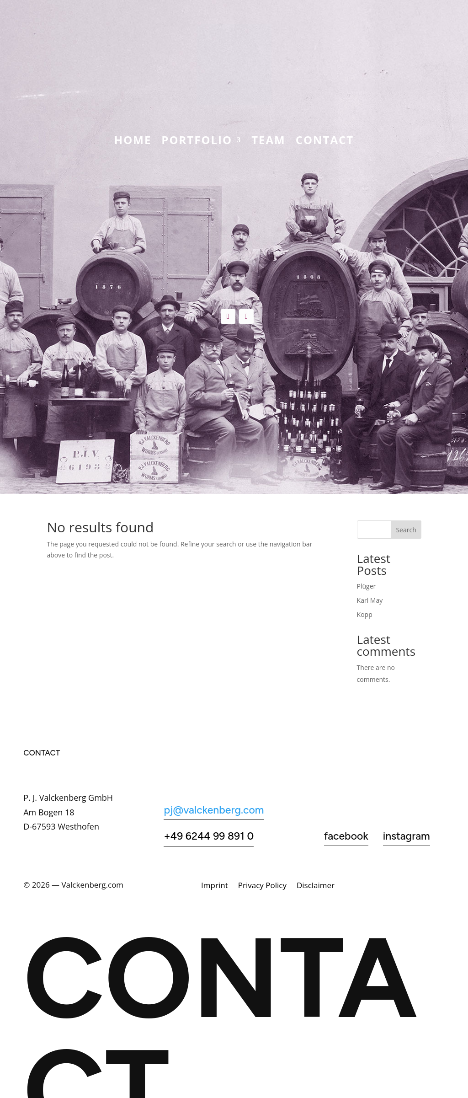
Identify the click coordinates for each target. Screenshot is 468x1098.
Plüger (366, 586)
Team (268, 142)
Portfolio (196, 142)
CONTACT (325, 142)
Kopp (364, 614)
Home (133, 142)
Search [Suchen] (406, 529)
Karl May (370, 600)
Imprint (214, 886)
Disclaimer (316, 886)
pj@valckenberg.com (214, 809)
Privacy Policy (262, 886)
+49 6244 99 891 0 (209, 836)
